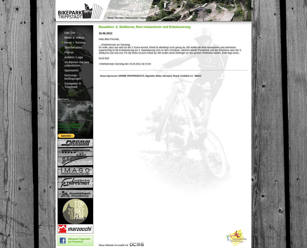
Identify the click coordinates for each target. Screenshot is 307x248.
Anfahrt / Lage (73, 57)
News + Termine (75, 42)
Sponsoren (71, 70)
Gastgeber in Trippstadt (72, 85)
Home (110, 18)
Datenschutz (132, 18)
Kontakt (120, 18)
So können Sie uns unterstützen (76, 63)
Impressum (146, 18)
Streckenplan (73, 47)
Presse (69, 52)
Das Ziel (69, 32)
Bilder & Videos (74, 37)
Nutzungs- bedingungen (72, 77)
